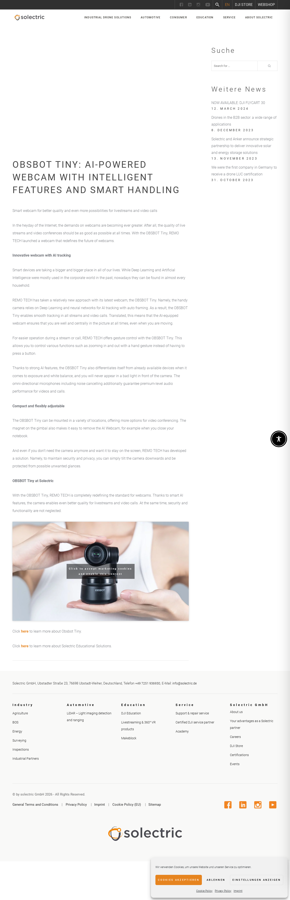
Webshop (266, 4)
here (25, 631)
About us (236, 712)
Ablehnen (216, 879)
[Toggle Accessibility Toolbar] (279, 439)
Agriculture (20, 713)
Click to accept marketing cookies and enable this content (100, 571)
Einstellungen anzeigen (256, 879)
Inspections (20, 749)
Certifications (239, 755)
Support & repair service (192, 713)
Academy (182, 731)
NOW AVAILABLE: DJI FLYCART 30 (238, 103)
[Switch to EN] (227, 5)
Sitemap (154, 805)
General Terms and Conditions (35, 805)
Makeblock (128, 738)
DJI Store (244, 4)
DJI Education (131, 713)
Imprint (238, 891)
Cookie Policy (204, 891)
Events (234, 764)
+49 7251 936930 (147, 683)
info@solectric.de (184, 683)
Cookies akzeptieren (178, 879)
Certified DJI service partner (195, 722)
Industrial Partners (25, 758)
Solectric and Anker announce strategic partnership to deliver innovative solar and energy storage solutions (242, 146)
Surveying (19, 740)
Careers (235, 737)
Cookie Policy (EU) (126, 805)
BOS (15, 722)
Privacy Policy (223, 891)
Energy (17, 731)
